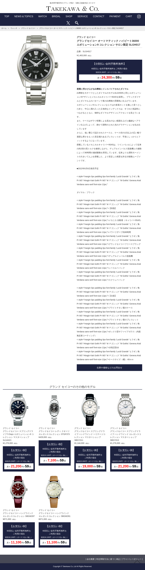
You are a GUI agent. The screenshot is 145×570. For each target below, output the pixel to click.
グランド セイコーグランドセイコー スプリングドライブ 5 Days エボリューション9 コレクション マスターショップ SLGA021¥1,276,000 (19, 433)
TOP (6, 16)
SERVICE (82, 16)
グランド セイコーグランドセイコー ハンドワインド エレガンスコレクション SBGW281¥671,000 (55, 512)
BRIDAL (56, 16)
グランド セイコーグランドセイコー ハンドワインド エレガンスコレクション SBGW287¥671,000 (19, 512)
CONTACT (98, 16)
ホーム (4, 28)
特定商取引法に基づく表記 (108, 559)
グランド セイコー (28, 28)
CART (129, 16)
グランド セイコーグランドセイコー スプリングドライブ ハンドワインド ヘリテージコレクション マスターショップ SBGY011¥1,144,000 (90, 433)
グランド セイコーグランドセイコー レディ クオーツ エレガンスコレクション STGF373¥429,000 (55, 430)
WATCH (42, 16)
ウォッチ (13, 28)
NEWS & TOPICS (23, 16)
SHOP (69, 16)
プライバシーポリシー (132, 559)
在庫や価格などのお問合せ (109, 367)
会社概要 (91, 559)
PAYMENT (115, 16)
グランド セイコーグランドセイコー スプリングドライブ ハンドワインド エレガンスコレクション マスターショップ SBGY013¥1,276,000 (126, 433)
